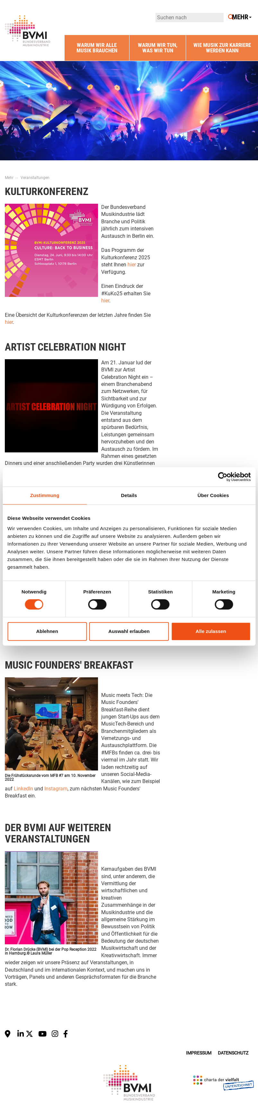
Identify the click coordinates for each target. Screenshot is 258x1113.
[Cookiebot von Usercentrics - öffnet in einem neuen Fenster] (222, 477)
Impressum (198, 1053)
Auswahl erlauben (128, 631)
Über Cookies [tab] (213, 495)
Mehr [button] (242, 17)
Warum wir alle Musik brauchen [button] (96, 48)
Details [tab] (129, 495)
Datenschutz (233, 1053)
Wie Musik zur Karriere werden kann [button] (222, 48)
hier (132, 265)
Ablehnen (47, 631)
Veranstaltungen (35, 177)
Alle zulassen (211, 631)
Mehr (9, 177)
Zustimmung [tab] (44, 495)
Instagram (55, 789)
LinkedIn (23, 789)
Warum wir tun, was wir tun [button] (157, 48)
